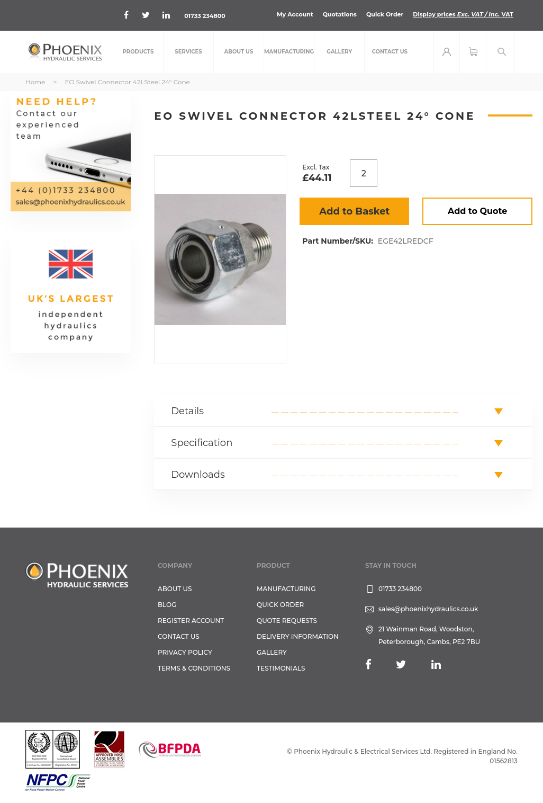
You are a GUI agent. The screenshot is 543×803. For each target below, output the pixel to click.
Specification (201, 443)
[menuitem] (138, 52)
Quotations (340, 14)
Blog (167, 605)
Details (187, 411)
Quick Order (384, 14)
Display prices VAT (463, 14)
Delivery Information (298, 636)
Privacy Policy (185, 652)
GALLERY (272, 652)
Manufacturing (286, 589)
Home (35, 82)
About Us (175, 589)
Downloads (198, 474)
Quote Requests (287, 620)
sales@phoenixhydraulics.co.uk (428, 609)
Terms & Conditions (194, 668)
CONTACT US (179, 636)
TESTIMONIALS (281, 668)
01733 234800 (204, 16)
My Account (295, 14)
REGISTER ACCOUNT (191, 620)
